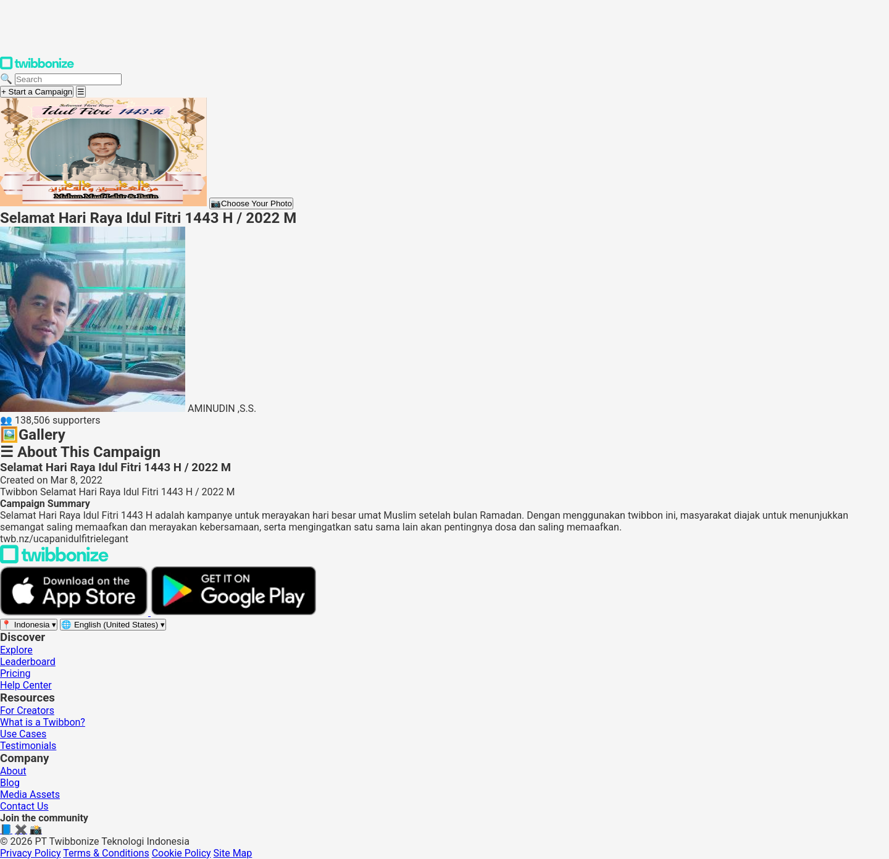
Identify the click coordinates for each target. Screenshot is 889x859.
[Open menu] (81, 92)
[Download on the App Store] (75, 612)
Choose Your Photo (251, 203)
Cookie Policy (181, 853)
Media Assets (30, 794)
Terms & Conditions (106, 853)
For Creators (27, 710)
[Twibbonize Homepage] (37, 67)
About (13, 771)
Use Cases (23, 734)
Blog (10, 783)
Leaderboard (28, 662)
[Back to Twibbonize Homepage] (54, 560)
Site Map (233, 853)
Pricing (15, 673)
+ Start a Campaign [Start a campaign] (36, 91)
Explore (16, 650)
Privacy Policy (30, 853)
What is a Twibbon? (42, 722)
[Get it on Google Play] (233, 612)
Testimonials (28, 746)
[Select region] (28, 625)
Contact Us (24, 806)
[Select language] (113, 625)
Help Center (26, 685)
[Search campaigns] (68, 79)
